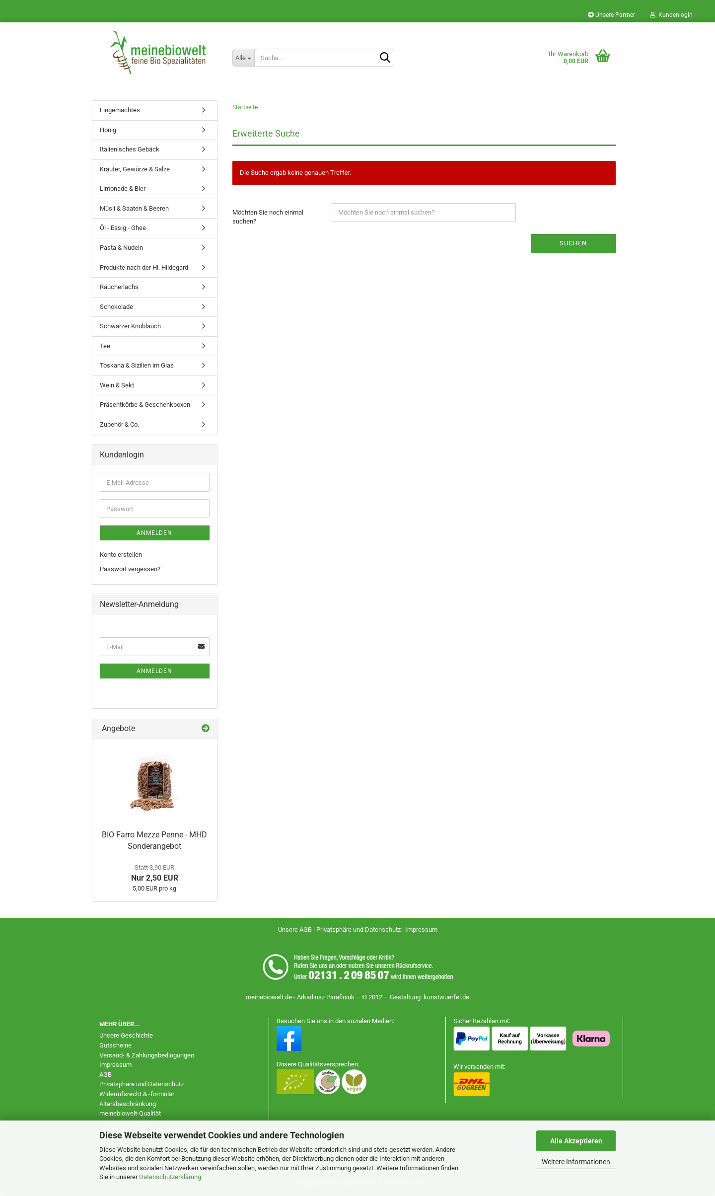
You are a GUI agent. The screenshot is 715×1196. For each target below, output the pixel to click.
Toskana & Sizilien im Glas (137, 365)
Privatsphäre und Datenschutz (359, 929)
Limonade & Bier (122, 188)
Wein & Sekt (117, 385)
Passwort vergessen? (130, 569)
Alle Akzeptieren (576, 1141)
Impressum (421, 929)
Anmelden (154, 532)
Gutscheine (115, 1045)
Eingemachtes (120, 110)
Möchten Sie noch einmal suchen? (267, 217)
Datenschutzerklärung (170, 1177)
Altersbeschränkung (127, 1104)
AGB (105, 1074)
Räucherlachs (119, 287)
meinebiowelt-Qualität (130, 1113)
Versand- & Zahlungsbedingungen (146, 1055)
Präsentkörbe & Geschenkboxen (145, 404)
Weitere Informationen (576, 1162)
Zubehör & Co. (119, 424)
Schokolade (116, 306)
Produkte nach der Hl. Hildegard (144, 267)
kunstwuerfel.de (446, 997)
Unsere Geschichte (126, 1035)
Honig (108, 130)
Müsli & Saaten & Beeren (134, 208)
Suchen (573, 243)
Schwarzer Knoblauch (130, 326)
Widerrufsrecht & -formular (136, 1094)
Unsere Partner (611, 14)
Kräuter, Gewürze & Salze (135, 169)
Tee (105, 346)
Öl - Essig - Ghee (123, 227)
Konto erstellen (121, 554)
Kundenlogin (671, 14)
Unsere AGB (295, 929)
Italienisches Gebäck (129, 149)
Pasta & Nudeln (121, 247)
